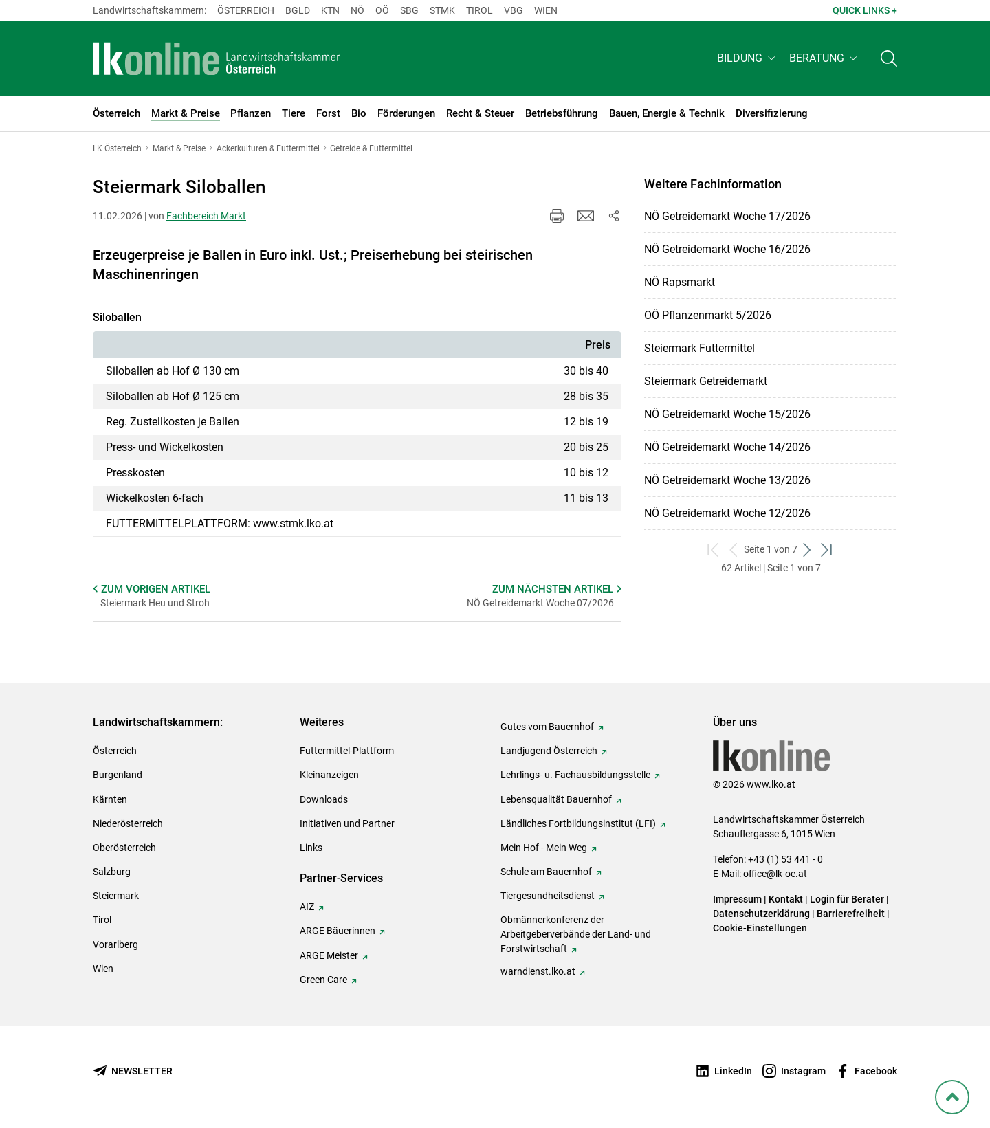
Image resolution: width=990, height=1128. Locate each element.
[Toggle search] (889, 59)
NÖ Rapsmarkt (679, 282)
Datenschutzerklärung (761, 913)
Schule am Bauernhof (546, 871)
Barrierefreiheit (851, 913)
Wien (546, 10)
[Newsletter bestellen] (133, 1071)
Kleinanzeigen (329, 774)
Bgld (297, 10)
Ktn (330, 10)
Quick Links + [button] (865, 10)
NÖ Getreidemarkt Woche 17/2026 (727, 216)
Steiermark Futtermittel (699, 348)
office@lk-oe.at (775, 873)
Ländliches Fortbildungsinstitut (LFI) (578, 823)
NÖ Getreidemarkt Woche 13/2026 (727, 480)
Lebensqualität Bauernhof (556, 799)
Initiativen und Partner (347, 823)
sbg (409, 10)
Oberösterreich (124, 847)
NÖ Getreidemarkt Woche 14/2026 (727, 447)
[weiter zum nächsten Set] (807, 549)
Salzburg (112, 871)
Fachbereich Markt (206, 215)
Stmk (442, 10)
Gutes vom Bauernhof (547, 726)
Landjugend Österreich (548, 750)
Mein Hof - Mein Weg (543, 847)
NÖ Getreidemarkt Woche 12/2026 (727, 513)
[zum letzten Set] (827, 549)
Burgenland (117, 774)
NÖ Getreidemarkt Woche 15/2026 (727, 414)
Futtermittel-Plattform (347, 750)
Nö (357, 10)
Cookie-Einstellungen (760, 927)
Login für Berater (847, 899)
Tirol (479, 10)
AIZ (307, 906)
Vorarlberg (115, 944)
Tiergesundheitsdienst (547, 895)
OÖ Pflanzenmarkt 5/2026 (707, 315)
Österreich (245, 10)
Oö (382, 10)
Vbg (513, 10)
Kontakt (786, 899)
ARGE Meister (329, 955)
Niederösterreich (128, 823)
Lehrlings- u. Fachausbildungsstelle (575, 774)
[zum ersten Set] (714, 549)
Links (311, 847)
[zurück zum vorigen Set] (733, 549)
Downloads (324, 799)
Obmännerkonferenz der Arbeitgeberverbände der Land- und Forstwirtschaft (575, 934)
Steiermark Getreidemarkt (705, 381)
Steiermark (116, 895)
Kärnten (110, 799)
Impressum (737, 899)
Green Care (323, 979)
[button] (748, 59)
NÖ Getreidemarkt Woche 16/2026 (727, 249)
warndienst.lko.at (537, 971)
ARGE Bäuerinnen (337, 930)
